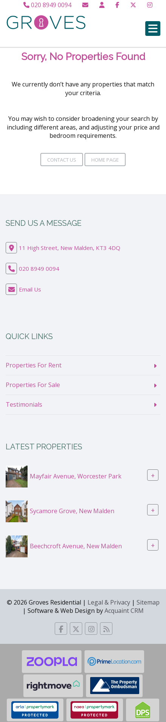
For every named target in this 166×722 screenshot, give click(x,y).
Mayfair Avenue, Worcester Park (75, 476)
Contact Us (61, 159)
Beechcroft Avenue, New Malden (76, 546)
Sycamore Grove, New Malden (72, 511)
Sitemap (148, 602)
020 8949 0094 (47, 5)
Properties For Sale (33, 385)
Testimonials (24, 404)
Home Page (105, 159)
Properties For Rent (33, 365)
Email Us (30, 289)
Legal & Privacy (109, 602)
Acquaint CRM (124, 610)
